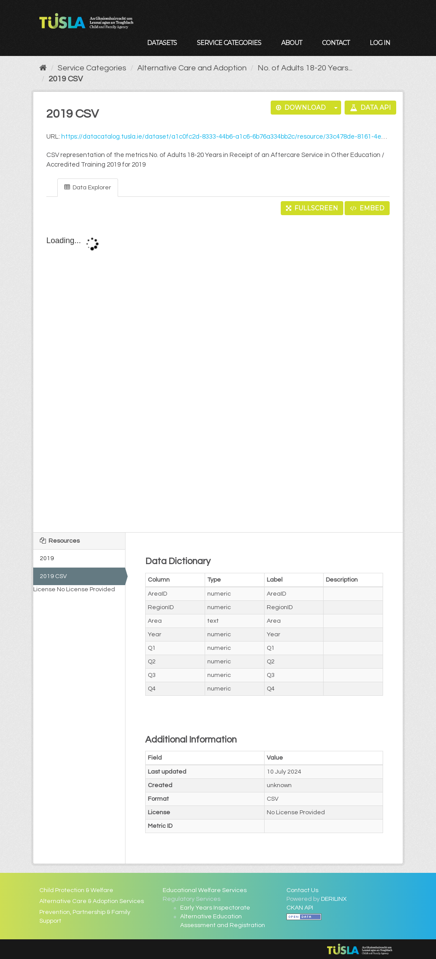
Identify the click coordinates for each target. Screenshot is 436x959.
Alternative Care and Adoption (192, 68)
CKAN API (299, 908)
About (291, 43)
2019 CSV (66, 79)
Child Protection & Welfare (76, 890)
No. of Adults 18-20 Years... (305, 68)
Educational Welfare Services (205, 890)
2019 (47, 558)
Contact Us (302, 890)
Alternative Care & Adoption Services (91, 901)
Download (301, 108)
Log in (380, 43)
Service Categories (229, 43)
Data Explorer (87, 187)
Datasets (162, 43)
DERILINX (334, 899)
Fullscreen (312, 208)
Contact (335, 43)
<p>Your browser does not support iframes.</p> (218, 374)
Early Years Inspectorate (215, 908)
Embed (367, 208)
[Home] (43, 68)
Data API (370, 108)
